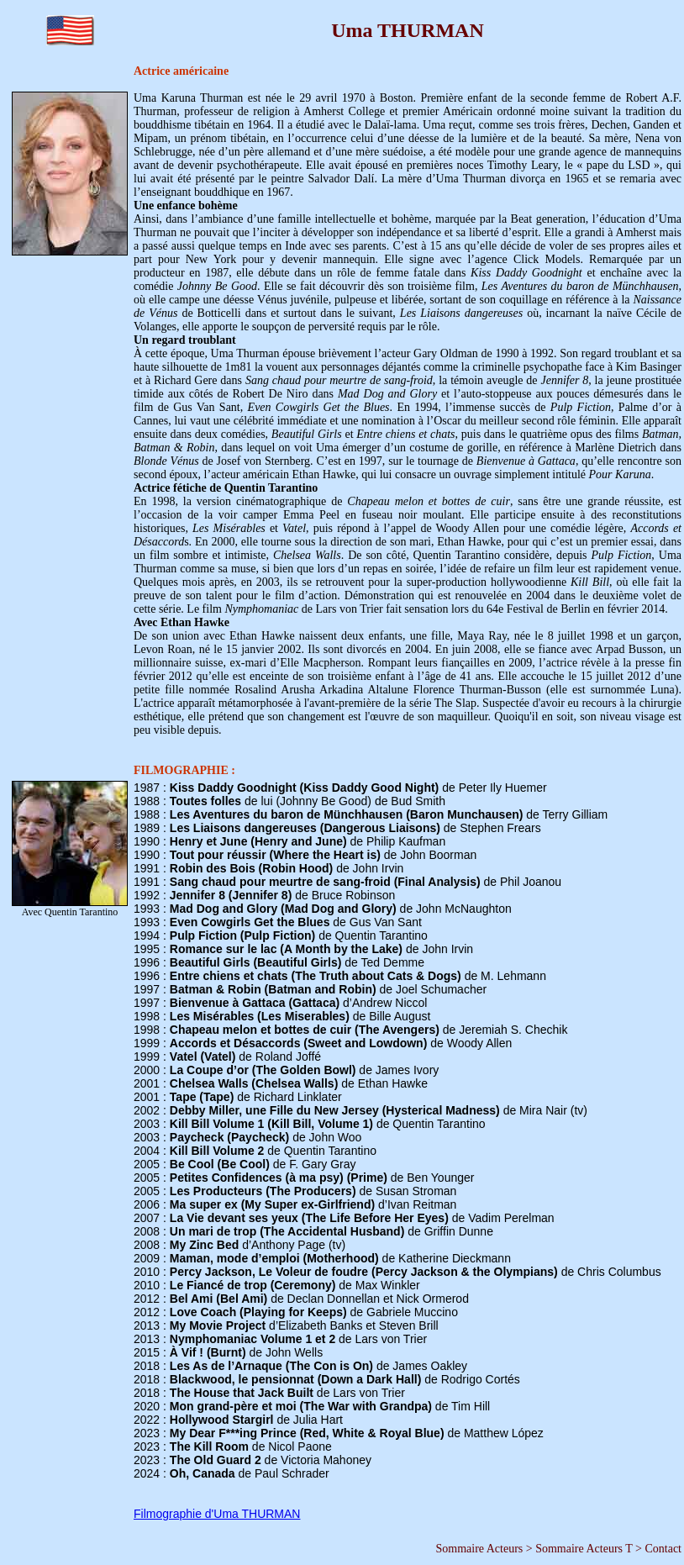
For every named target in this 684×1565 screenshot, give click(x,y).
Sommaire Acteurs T (583, 1548)
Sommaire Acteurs (479, 1548)
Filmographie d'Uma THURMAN (217, 1513)
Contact (663, 1548)
